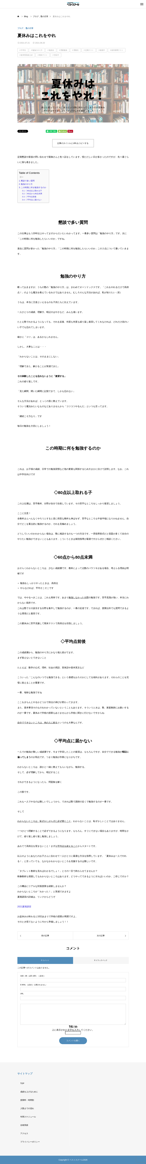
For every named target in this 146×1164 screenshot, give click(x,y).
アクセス (24, 1133)
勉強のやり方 (37, 50)
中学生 (23, 50)
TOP (22, 1083)
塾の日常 (29, 28)
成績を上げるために (29, 1092)
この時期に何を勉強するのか (33, 187)
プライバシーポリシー (30, 1142)
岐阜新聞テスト (117, 50)
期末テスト (43, 55)
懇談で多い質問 (28, 181)
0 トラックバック (100, 960)
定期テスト (89, 50)
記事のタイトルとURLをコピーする (73, 143)
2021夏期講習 (24, 906)
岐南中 (102, 50)
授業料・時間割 (27, 1100)
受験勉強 (63, 50)
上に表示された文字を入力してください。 (73, 1030)
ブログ (20, 28)
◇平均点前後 (30, 197)
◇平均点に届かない (33, 200)
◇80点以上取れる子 (33, 191)
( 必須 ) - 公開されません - (33, 985)
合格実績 (24, 1125)
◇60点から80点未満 (33, 194)
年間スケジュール (28, 1117)
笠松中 (56, 55)
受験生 (76, 50)
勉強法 (51, 50)
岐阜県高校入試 (27, 55)
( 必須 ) (32, 976)
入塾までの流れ (27, 1108)
